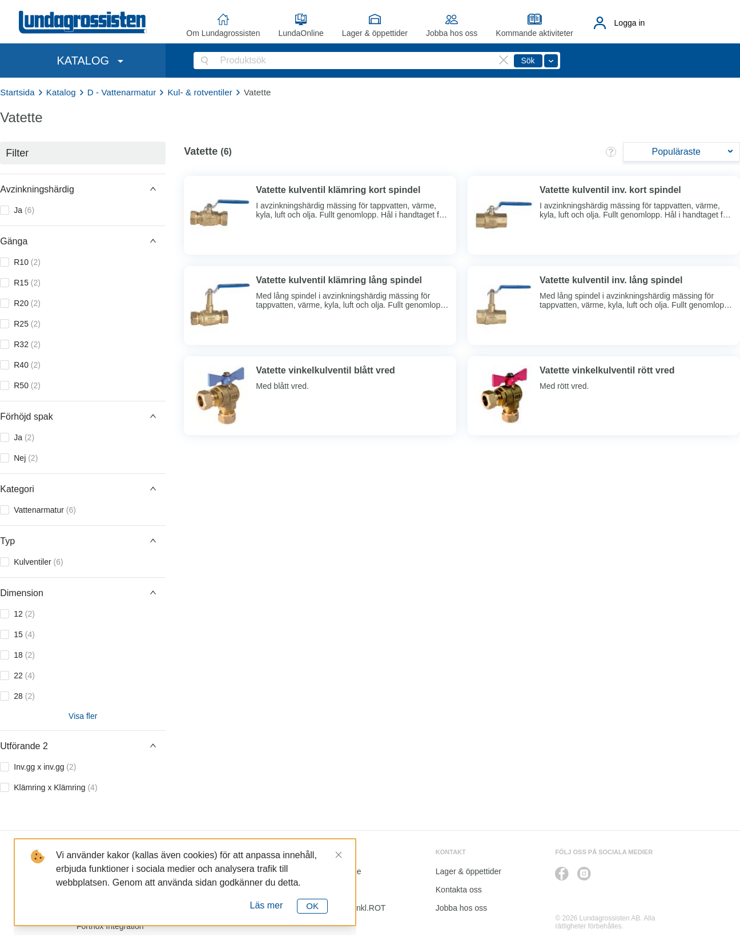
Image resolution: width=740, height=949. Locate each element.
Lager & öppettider (375, 33)
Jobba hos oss (451, 33)
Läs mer (266, 905)
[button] (83, 189)
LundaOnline (300, 33)
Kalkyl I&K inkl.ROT (350, 907)
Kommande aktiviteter (534, 33)
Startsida (17, 92)
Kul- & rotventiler (199, 92)
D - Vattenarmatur (121, 92)
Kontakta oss (459, 889)
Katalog (61, 92)
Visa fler (83, 716)
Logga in (629, 22)
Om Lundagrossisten (223, 33)
